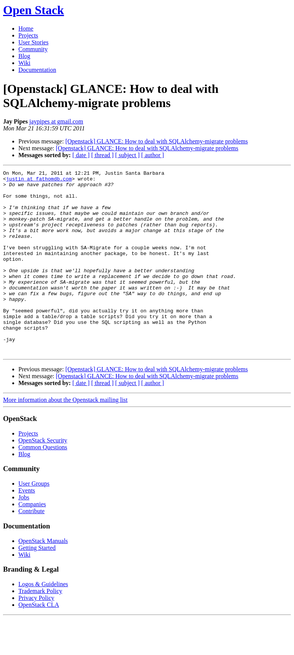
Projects (28, 35)
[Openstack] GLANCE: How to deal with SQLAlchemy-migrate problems (156, 141)
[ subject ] (127, 155)
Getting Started (37, 584)
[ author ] (152, 155)
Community (32, 49)
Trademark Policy (40, 627)
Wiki (24, 63)
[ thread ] (102, 155)
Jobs (23, 534)
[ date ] (81, 155)
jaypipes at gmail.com (56, 121)
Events (26, 527)
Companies (32, 541)
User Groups (33, 520)
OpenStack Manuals (43, 577)
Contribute (31, 547)
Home (25, 28)
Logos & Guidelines (43, 621)
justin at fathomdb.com (39, 180)
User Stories (33, 42)
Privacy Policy (36, 634)
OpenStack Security (42, 477)
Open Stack (33, 10)
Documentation (37, 70)
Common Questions (42, 484)
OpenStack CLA (38, 641)
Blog (24, 56)
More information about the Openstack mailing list (65, 436)
